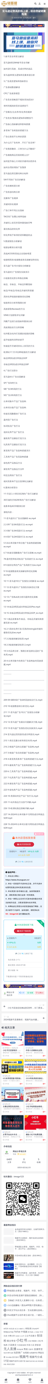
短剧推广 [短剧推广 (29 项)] (18, 1352)
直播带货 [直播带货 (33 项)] (38, 1349)
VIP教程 (7, 1048)
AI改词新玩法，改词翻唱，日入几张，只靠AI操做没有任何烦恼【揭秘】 (28, 1266)
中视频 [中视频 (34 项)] (24, 1331)
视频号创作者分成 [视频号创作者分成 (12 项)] (31, 1361)
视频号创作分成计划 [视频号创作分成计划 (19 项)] (17, 1361)
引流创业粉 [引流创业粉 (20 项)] (21, 1345)
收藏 (30, 993)
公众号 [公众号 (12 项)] (22, 1336)
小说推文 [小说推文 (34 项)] (12, 1344)
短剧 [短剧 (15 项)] (11, 1353)
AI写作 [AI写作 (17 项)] (6, 1328)
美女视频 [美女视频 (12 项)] (9, 1357)
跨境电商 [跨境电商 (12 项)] (40, 1361)
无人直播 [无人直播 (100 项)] (10, 1349)
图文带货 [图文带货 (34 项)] (11, 1340)
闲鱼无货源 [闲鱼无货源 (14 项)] (11, 1364)
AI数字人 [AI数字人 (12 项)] (22, 1329)
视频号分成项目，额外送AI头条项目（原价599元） (29, 1239)
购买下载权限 (24, 931)
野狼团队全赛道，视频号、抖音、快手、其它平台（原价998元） (29, 1247)
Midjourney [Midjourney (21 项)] (9, 1332)
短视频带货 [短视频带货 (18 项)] (33, 1353)
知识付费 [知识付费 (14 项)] (7, 1353)
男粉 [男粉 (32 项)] (26, 1349)
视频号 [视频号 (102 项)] (24, 1356)
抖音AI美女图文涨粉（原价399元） (29, 1255)
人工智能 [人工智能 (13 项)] (36, 1332)
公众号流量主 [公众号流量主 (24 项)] (30, 1335)
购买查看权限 (24, 844)
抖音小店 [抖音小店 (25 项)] (30, 1345)
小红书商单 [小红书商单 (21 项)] (32, 1341)
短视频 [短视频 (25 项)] (26, 1352)
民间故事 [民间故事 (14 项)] (20, 1349)
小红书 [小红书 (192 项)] (21, 1340)
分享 (21, 993)
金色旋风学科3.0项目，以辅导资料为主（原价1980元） (29, 1230)
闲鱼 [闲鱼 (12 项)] (5, 1364)
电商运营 (28, 18)
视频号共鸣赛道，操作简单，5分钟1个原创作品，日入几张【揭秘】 (29, 1274)
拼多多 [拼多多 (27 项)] (38, 1344)
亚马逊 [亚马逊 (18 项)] (30, 1332)
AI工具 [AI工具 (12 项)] (17, 1329)
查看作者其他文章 (24, 1167)
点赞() (39, 993)
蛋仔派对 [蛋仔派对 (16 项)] (15, 1357)
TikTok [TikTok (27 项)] (17, 1331)
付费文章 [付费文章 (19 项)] (11, 1336)
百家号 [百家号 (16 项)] (30, 1349)
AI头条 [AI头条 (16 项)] (11, 1329)
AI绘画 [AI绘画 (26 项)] (28, 1328)
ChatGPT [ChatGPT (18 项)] (35, 1328)
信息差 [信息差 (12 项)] (17, 1336)
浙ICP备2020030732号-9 (24, 1375)
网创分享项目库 (9, 993)
